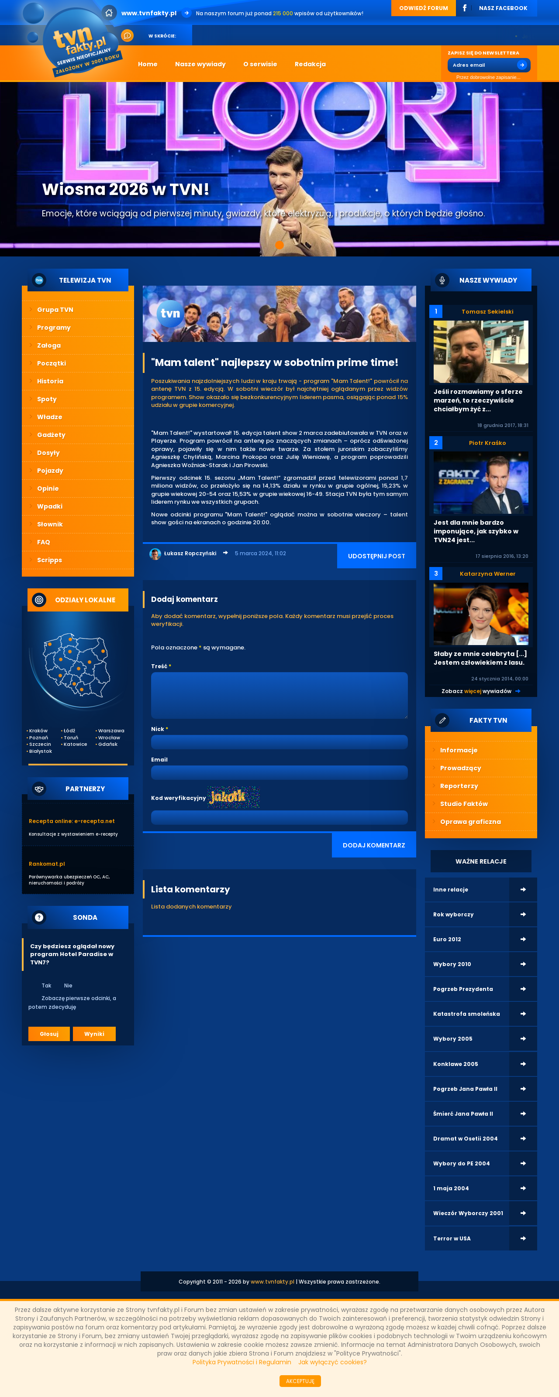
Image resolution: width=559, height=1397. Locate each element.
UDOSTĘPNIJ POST (376, 556)
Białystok (40, 751)
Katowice (75, 744)
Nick (157, 729)
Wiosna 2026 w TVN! (126, 189)
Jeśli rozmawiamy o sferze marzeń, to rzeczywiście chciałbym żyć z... (478, 400)
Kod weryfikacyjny (178, 798)
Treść (159, 666)
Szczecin (40, 744)
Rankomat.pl (47, 864)
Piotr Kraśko (487, 443)
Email (159, 759)
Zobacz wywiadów (476, 691)
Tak (40, 985)
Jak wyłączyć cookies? (332, 1362)
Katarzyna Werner (488, 574)
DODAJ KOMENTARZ (374, 845)
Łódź (69, 731)
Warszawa (109, 731)
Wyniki (94, 1034)
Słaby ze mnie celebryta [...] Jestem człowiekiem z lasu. (480, 658)
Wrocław (109, 737)
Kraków (38, 731)
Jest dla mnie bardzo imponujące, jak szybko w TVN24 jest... (476, 531)
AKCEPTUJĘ (300, 1381)
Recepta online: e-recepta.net (72, 821)
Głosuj (49, 1034)
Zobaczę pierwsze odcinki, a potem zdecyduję (72, 1002)
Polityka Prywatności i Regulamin (242, 1362)
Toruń (71, 737)
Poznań (38, 737)
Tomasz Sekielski (488, 311)
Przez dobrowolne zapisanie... (484, 77)
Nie (62, 985)
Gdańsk (107, 744)
